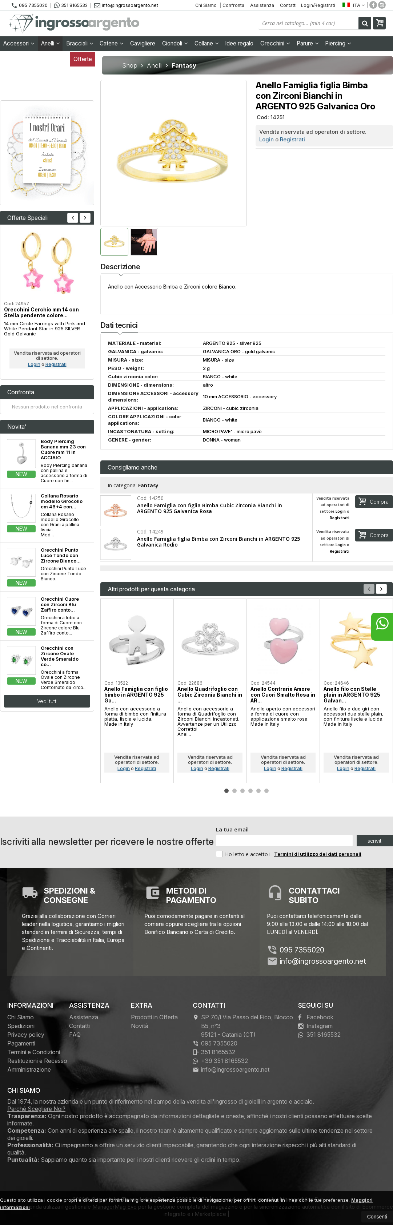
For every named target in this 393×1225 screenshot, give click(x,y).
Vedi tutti (47, 701)
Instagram (315, 1025)
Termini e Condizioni (33, 1052)
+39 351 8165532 (220, 1060)
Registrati (292, 139)
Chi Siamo (206, 5)
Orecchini (275, 43)
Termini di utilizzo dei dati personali (317, 854)
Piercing (338, 43)
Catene (112, 43)
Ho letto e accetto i (244, 854)
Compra (373, 501)
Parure (308, 43)
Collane (207, 43)
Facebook (315, 1017)
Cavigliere (142, 43)
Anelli (50, 43)
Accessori (19, 43)
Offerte (82, 59)
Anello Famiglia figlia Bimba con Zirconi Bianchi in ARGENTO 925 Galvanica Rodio (218, 542)
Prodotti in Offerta (154, 1017)
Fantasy (148, 485)
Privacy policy (25, 1034)
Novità (139, 1025)
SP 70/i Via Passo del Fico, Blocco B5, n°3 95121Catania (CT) (243, 1026)
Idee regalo (239, 43)
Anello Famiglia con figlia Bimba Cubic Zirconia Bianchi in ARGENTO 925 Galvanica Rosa (209, 508)
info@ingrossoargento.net (126, 5)
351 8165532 (71, 5)
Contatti (288, 5)
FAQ (75, 1034)
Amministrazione (29, 1069)
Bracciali (79, 43)
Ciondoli (175, 43)
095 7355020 (29, 5)
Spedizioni (21, 1025)
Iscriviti (374, 841)
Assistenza (262, 5)
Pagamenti (21, 1043)
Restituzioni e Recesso (37, 1060)
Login (266, 139)
